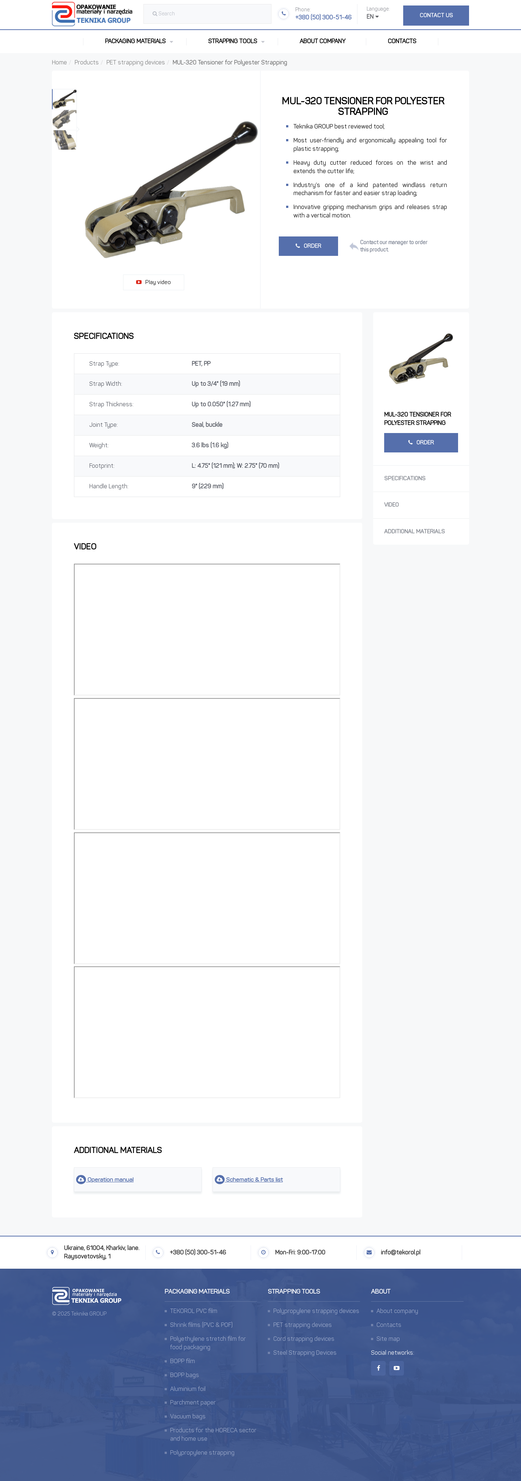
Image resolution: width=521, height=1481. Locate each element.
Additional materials (414, 531)
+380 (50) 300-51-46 (323, 13)
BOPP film (182, 1361)
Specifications (405, 478)
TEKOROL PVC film (193, 1311)
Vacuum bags (188, 1416)
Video (391, 504)
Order (308, 246)
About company (322, 41)
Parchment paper (193, 1402)
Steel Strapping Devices (305, 1352)
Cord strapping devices (303, 1338)
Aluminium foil (188, 1388)
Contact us (436, 15)
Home (59, 62)
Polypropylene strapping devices (316, 1311)
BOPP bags (184, 1375)
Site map (388, 1338)
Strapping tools (294, 1291)
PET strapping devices (135, 62)
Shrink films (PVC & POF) (201, 1324)
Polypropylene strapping (202, 1452)
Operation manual (105, 1180)
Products (87, 62)
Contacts (402, 41)
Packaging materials (197, 1291)
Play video (153, 282)
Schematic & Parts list (250, 1180)
